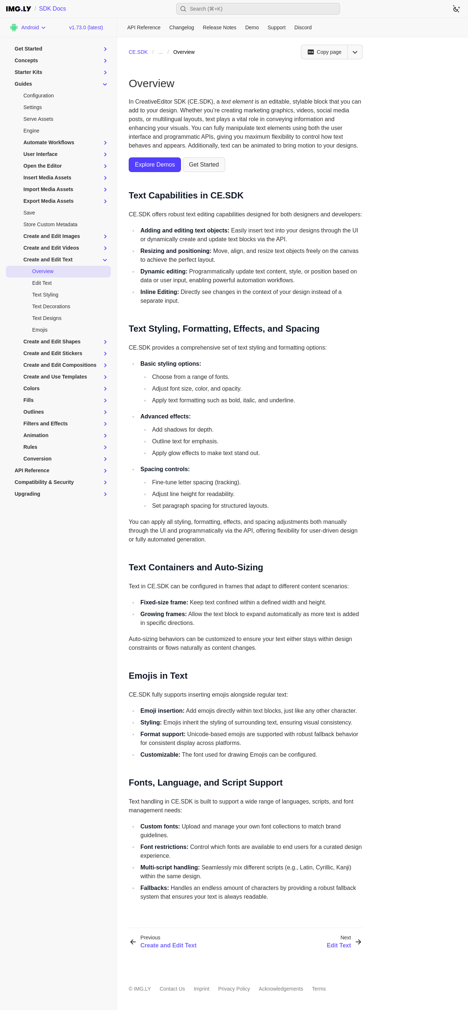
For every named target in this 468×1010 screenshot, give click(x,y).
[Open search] (258, 9)
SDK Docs (52, 8)
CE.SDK (138, 52)
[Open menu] (355, 52)
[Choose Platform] (28, 27)
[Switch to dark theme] (456, 9)
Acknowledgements (281, 989)
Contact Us (172, 989)
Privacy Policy (234, 989)
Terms (319, 989)
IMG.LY (142, 989)
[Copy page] (324, 52)
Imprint (202, 989)
